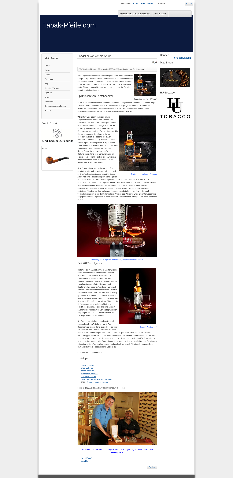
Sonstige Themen (52, 88)
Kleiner (150, 3)
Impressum (160, 14)
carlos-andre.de (87, 371)
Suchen (189, 3)
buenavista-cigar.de (89, 374)
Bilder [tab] (44, 148)
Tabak (47, 75)
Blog (46, 83)
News (47, 97)
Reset (142, 3)
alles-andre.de (87, 368)
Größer (135, 3)
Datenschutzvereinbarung (135, 14)
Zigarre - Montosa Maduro (98, 382)
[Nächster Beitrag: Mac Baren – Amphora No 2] (152, 467)
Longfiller (85, 461)
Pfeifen (48, 70)
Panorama (49, 79)
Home (47, 66)
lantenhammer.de (88, 376)
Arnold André (86, 458)
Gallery (48, 110)
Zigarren (48, 93)
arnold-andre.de (87, 365)
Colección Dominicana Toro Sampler (96, 379)
